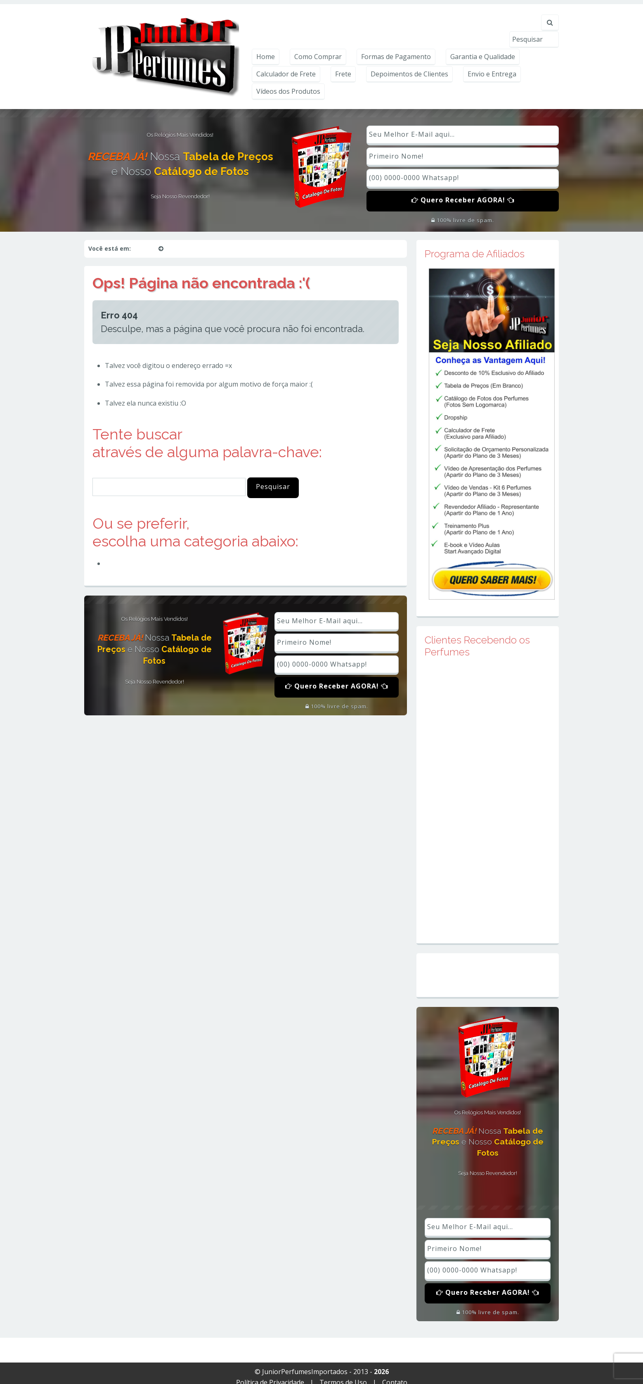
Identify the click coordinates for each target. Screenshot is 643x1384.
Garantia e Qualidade (482, 44)
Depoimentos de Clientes (409, 61)
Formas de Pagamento (396, 44)
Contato (394, 1374)
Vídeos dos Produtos (288, 78)
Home (265, 44)
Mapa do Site (487, 966)
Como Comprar (318, 44)
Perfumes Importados (143, 555)
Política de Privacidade (270, 1374)
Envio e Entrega (492, 61)
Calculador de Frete (286, 61)
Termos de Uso (343, 1374)
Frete (343, 61)
